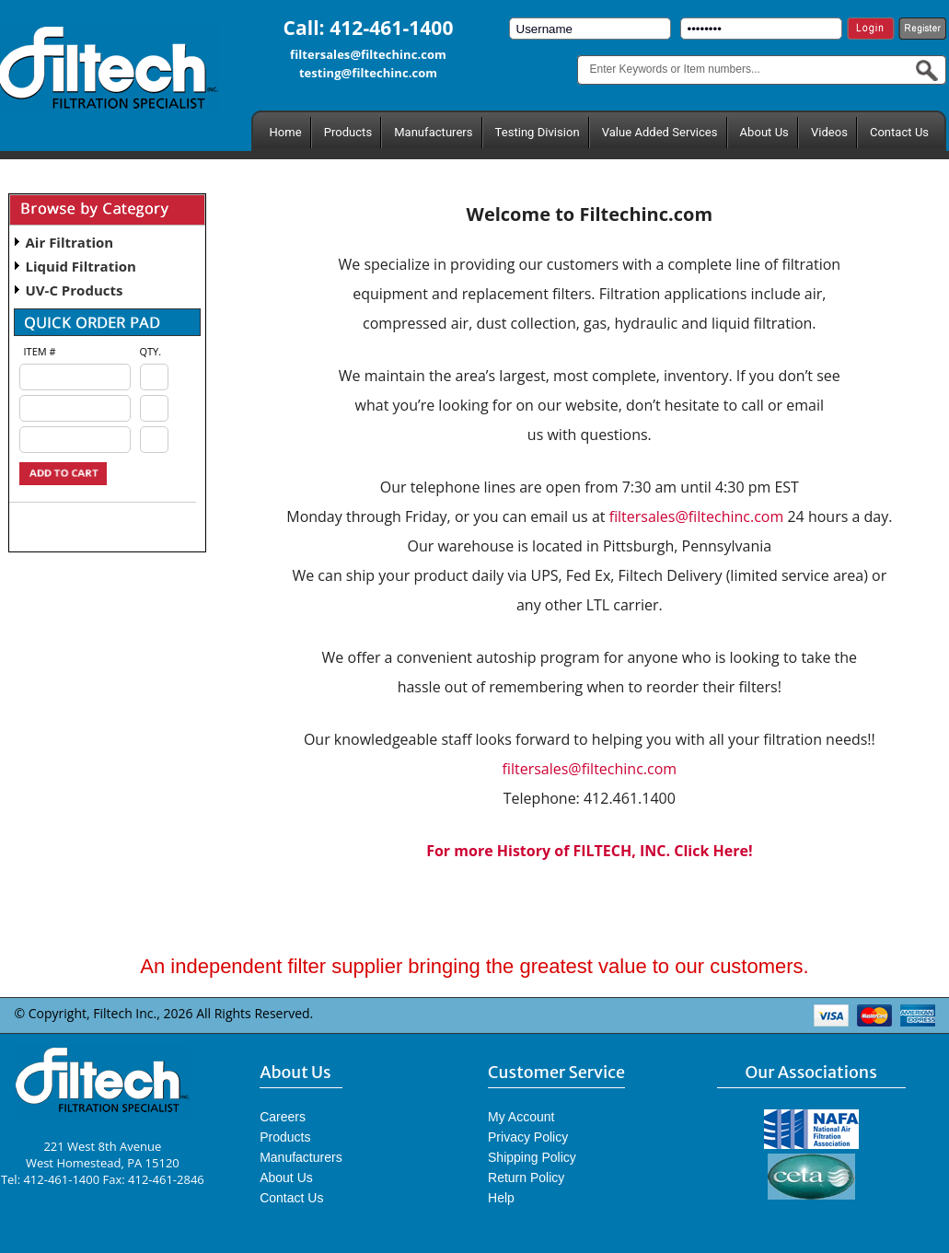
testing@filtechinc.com (368, 72)
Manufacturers (433, 132)
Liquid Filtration (81, 266)
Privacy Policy (528, 1137)
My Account (521, 1116)
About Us (764, 132)
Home (286, 132)
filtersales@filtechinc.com (368, 54)
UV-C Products (74, 290)
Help (501, 1197)
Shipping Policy (532, 1157)
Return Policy (526, 1177)
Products (348, 132)
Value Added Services (660, 132)
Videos (829, 132)
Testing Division (537, 132)
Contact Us (899, 132)
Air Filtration (70, 242)
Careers (283, 1116)
